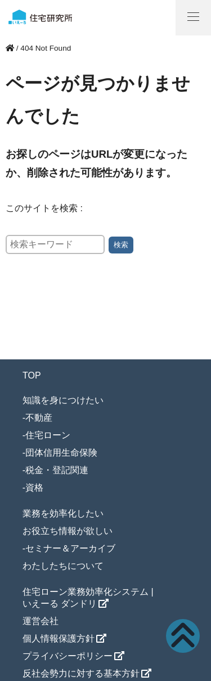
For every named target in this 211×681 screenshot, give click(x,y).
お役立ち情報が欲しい (68, 531)
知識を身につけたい (63, 400)
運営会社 (41, 621)
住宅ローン (47, 435)
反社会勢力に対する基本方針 (81, 673)
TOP (32, 375)
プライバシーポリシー (68, 656)
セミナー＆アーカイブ (70, 548)
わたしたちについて (63, 566)
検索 (121, 245)
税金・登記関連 (56, 470)
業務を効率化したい (63, 513)
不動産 (38, 417)
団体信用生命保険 (61, 452)
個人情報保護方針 (59, 638)
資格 (34, 487)
